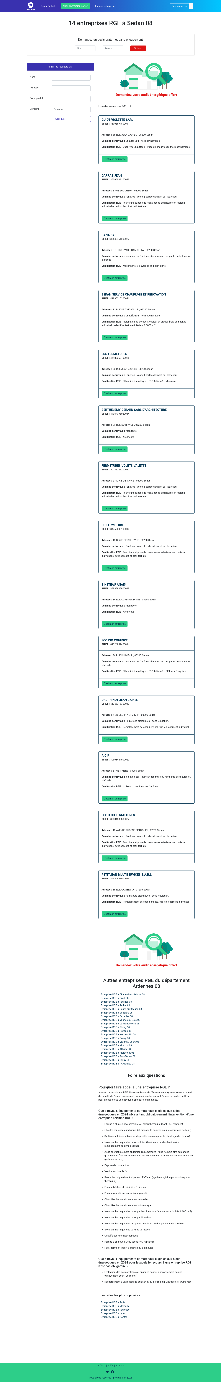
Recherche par (179, 6)
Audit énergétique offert (75, 6)
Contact (120, 1365)
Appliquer (60, 118)
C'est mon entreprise (115, 159)
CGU (100, 1365)
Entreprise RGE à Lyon (113, 1313)
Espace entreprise (105, 6)
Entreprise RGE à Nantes (114, 1317)
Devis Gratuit (48, 6)
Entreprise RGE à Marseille (115, 1306)
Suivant (138, 48)
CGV (110, 1365)
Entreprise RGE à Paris (113, 1302)
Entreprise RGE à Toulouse (115, 1309)
